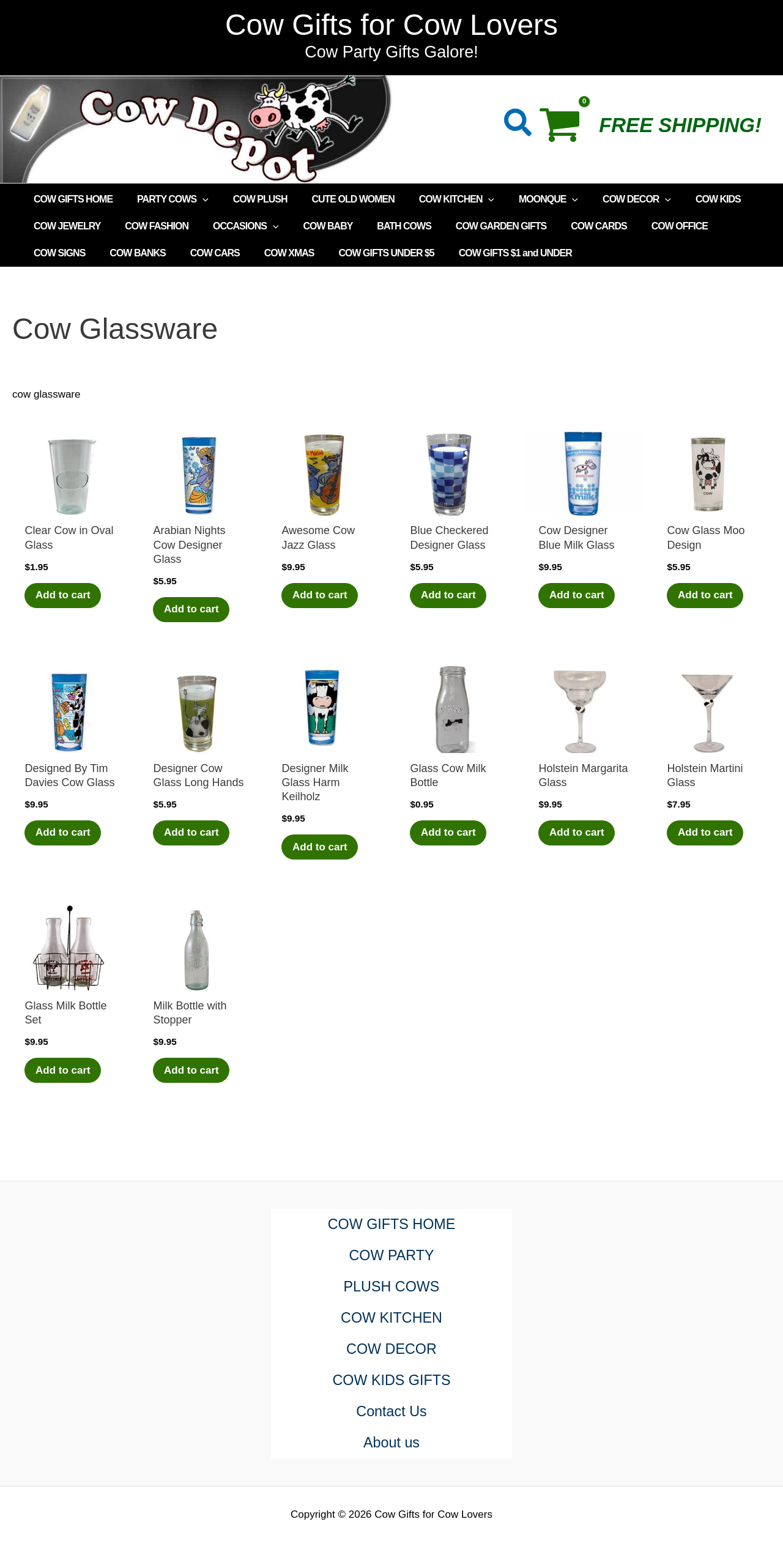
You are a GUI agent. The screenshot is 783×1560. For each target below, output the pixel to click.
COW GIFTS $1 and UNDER (416, 253)
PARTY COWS (165, 199)
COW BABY (310, 226)
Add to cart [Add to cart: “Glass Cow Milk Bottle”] (449, 833)
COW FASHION (149, 226)
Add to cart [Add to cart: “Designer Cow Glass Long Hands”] (192, 833)
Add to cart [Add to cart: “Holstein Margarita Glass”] (578, 833)
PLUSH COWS (391, 1287)
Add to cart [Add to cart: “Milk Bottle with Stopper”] (192, 1071)
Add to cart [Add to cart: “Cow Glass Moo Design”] (706, 595)
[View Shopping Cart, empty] (566, 129)
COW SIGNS (716, 226)
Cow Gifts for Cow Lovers (391, 25)
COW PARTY (391, 1255)
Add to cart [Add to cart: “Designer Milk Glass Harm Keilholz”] (321, 847)
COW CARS (131, 253)
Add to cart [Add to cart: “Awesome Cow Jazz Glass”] (321, 595)
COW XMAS (201, 253)
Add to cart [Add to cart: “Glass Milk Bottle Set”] (64, 1071)
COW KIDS (681, 199)
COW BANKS (59, 253)
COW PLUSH (248, 199)
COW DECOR (605, 199)
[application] (195, 199)
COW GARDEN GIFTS (474, 226)
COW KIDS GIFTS (392, 1380)
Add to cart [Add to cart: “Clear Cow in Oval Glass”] (64, 595)
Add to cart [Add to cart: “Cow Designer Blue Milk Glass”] (578, 595)
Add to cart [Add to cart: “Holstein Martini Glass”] (706, 833)
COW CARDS (567, 226)
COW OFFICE (643, 226)
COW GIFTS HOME (70, 199)
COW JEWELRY (64, 226)
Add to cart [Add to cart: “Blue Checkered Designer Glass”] (449, 595)
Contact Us (391, 1411)
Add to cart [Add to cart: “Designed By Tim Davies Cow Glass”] (64, 833)
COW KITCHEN (434, 199)
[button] (518, 125)
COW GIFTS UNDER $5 (293, 253)
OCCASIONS (234, 226)
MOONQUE (521, 199)
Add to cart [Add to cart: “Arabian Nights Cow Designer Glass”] (192, 609)
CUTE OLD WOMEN (335, 199)
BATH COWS (382, 226)
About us (392, 1443)
